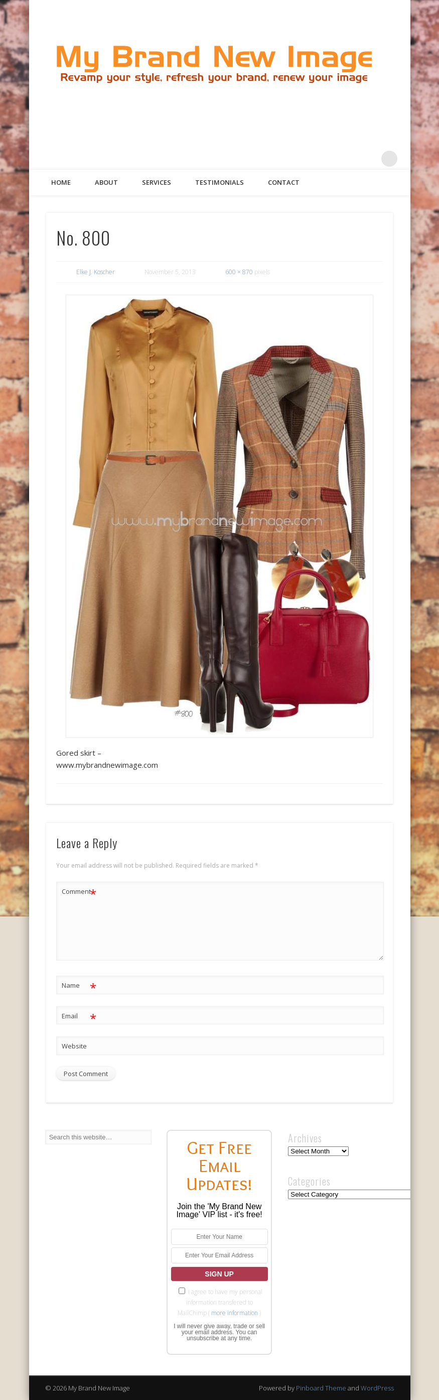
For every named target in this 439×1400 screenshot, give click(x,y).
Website (74, 1046)
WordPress (377, 1387)
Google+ (369, 159)
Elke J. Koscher (95, 272)
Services (156, 182)
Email (79, 1016)
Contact (284, 182)
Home (61, 182)
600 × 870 (239, 272)
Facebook (307, 159)
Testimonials (219, 182)
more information (234, 1313)
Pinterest (348, 159)
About (106, 182)
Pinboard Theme (321, 1387)
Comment (79, 891)
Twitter (328, 159)
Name (79, 985)
